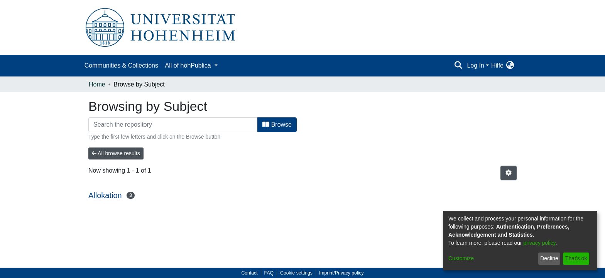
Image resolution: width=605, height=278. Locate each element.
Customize (461, 258)
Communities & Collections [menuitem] (121, 65)
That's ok (576, 258)
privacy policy (540, 243)
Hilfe (497, 65)
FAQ (269, 273)
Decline (549, 258)
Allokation (105, 195)
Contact (249, 273)
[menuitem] (510, 65)
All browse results (116, 153)
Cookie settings (296, 273)
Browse (277, 124)
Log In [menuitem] (475, 65)
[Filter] (173, 124)
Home (97, 84)
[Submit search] (458, 65)
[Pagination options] (508, 173)
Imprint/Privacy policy (341, 273)
